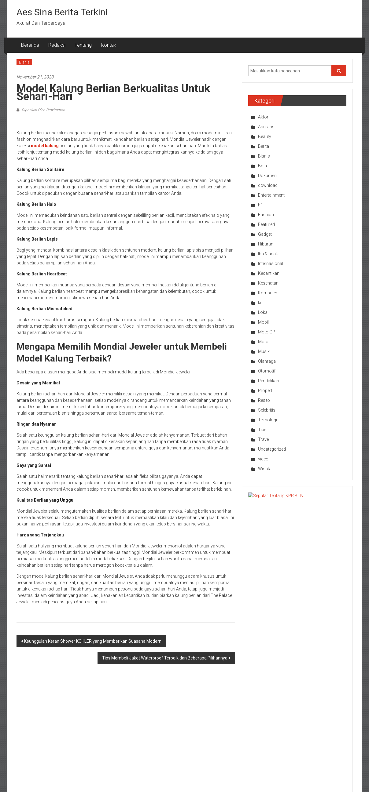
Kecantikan (268, 273)
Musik (264, 351)
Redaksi (56, 45)
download (268, 185)
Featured (266, 224)
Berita (263, 146)
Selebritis (266, 410)
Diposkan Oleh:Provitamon (43, 110)
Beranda (30, 45)
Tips (262, 429)
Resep (264, 400)
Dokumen (267, 175)
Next (348, 658)
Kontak (108, 45)
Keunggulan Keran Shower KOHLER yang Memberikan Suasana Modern (92, 641)
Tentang (83, 45)
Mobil (263, 322)
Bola (262, 165)
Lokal (263, 312)
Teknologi (267, 419)
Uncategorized (272, 449)
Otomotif (266, 371)
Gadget (265, 234)
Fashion (266, 214)
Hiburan (265, 244)
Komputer (267, 292)
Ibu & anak (268, 253)
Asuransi (266, 126)
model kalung (45, 145)
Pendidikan (268, 380)
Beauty (264, 136)
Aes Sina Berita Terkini (62, 12)
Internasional (270, 263)
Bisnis (24, 62)
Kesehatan (268, 283)
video (263, 458)
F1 (260, 204)
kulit (262, 302)
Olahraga (267, 361)
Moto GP (266, 331)
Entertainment (271, 195)
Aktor (263, 116)
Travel (264, 439)
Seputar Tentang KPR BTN (310, 498)
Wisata (264, 468)
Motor (264, 341)
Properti (265, 390)
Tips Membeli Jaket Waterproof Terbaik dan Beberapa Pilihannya (164, 658)
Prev (246, 658)
